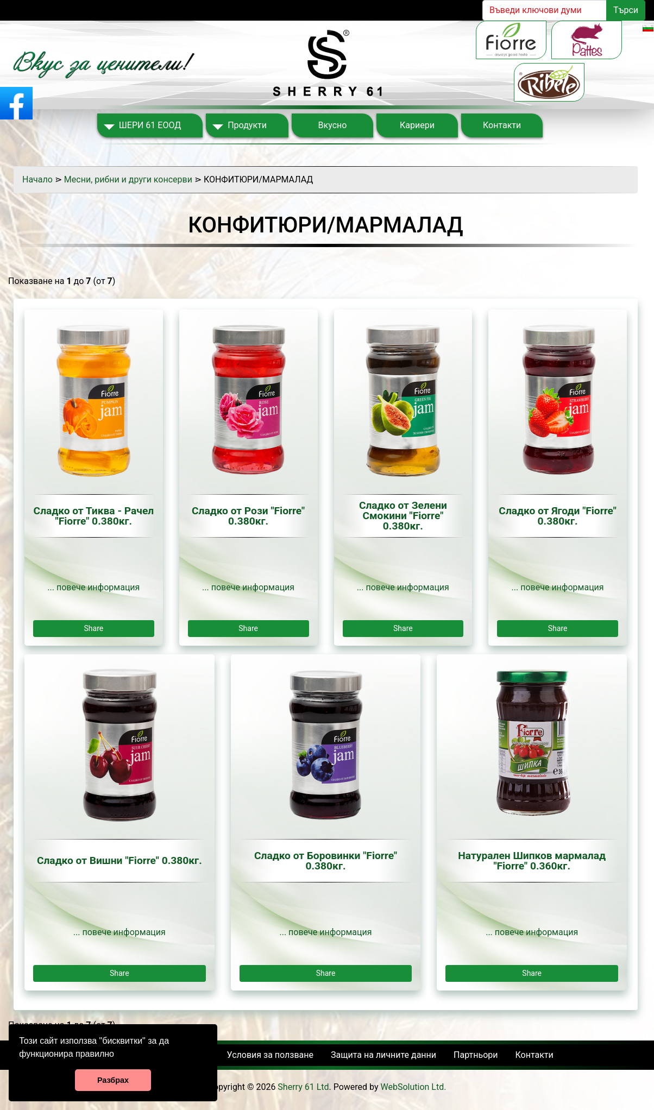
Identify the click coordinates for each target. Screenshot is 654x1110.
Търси (625, 10)
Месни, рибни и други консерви (128, 179)
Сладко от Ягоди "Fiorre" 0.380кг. (558, 516)
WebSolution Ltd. (414, 1087)
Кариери (417, 125)
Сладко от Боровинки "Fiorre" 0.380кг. (325, 860)
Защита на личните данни (383, 1055)
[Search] (544, 10)
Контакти (502, 125)
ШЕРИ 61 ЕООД (150, 125)
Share (94, 628)
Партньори (476, 1055)
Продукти (247, 125)
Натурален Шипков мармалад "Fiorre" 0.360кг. (532, 860)
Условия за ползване (270, 1055)
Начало (37, 179)
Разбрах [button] (113, 1080)
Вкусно (332, 125)
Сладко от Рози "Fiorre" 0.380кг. (248, 516)
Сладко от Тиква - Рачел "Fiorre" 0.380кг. (94, 516)
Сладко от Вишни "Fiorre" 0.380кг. (119, 860)
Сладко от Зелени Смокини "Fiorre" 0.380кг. (403, 516)
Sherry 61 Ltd (303, 1087)
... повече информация (93, 587)
